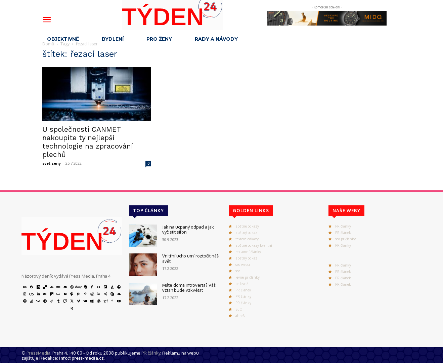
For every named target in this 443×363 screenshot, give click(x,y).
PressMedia (38, 353)
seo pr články (345, 239)
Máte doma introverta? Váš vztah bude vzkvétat (189, 287)
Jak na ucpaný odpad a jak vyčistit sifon (188, 229)
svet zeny (51, 163)
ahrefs (240, 315)
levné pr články (247, 277)
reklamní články (248, 251)
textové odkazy (247, 239)
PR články (243, 296)
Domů (48, 44)
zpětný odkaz (246, 232)
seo (237, 271)
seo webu (242, 264)
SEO (238, 309)
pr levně (242, 283)
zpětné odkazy (247, 226)
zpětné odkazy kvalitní (253, 245)
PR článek (243, 290)
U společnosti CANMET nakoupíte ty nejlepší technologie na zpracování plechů (87, 142)
